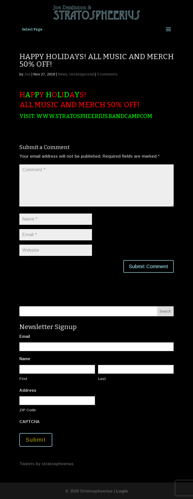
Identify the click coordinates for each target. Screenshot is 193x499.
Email (24, 336)
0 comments (107, 74)
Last (102, 378)
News (62, 74)
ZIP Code (27, 410)
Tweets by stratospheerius (46, 463)
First (23, 378)
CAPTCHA (29, 422)
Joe (27, 74)
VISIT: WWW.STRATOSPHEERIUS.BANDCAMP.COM (85, 116)
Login (122, 491)
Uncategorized (81, 74)
